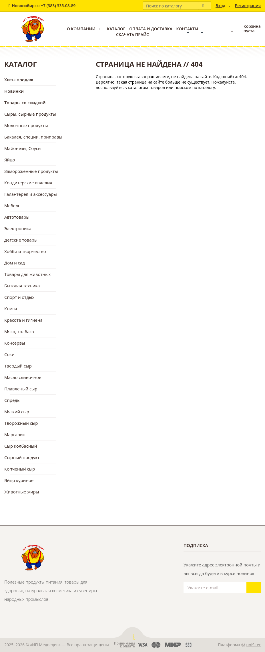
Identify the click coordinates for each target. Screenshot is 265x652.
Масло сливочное (22, 377)
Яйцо (9, 160)
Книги (10, 308)
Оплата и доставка (150, 28)
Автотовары (16, 217)
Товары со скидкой (25, 102)
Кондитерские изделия (28, 182)
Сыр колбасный (20, 446)
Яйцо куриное (18, 480)
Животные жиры (21, 492)
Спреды (12, 400)
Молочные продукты (26, 125)
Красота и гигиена (23, 320)
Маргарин (14, 434)
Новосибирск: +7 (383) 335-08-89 (43, 5)
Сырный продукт (21, 457)
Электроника (17, 228)
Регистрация (248, 5)
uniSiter (253, 644)
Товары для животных (27, 274)
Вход (220, 5)
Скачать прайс (132, 34)
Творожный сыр (21, 423)
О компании (81, 28)
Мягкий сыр (16, 411)
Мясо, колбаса (19, 331)
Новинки (14, 91)
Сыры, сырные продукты (30, 114)
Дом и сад (14, 263)
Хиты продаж (18, 79)
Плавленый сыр (20, 389)
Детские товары (20, 240)
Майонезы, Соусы (22, 148)
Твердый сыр (18, 366)
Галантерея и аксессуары (30, 194)
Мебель (12, 205)
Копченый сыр (19, 469)
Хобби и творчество (25, 251)
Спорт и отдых (19, 297)
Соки (9, 354)
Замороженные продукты (31, 171)
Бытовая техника (22, 286)
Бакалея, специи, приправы (33, 137)
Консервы (14, 343)
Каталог (116, 28)
